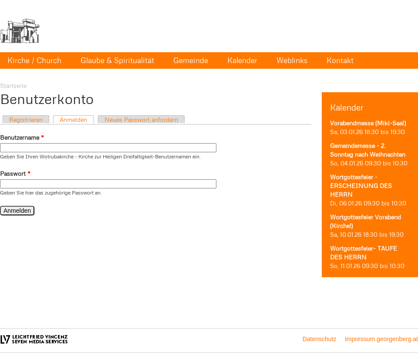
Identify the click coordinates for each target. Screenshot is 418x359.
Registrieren (26, 119)
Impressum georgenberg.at (381, 339)
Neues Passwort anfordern (141, 119)
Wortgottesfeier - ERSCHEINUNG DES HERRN (361, 185)
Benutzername (22, 137)
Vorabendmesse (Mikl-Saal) (368, 123)
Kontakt (340, 60)
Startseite (13, 85)
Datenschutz (320, 339)
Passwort (15, 173)
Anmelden (73, 119)
